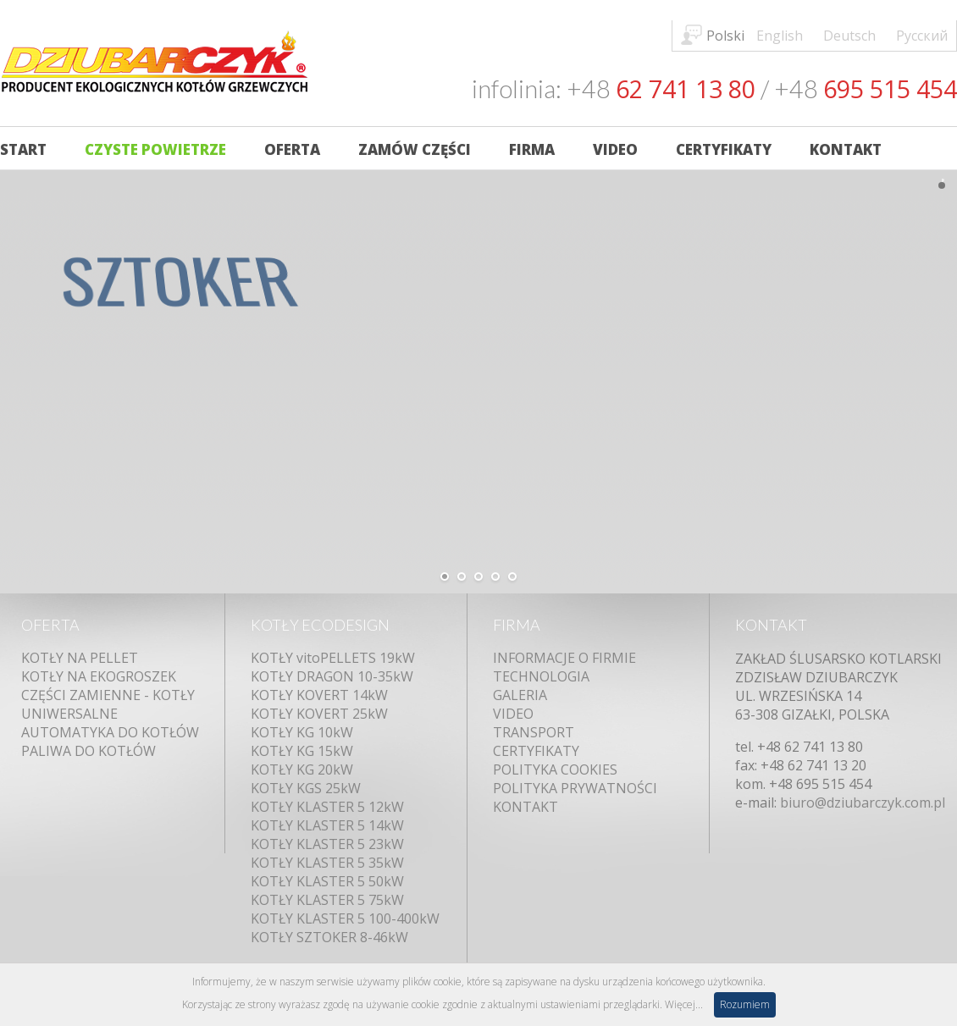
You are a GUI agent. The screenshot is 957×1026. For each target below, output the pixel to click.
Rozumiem (745, 1004)
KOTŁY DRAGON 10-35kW (332, 676)
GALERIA (520, 695)
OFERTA (50, 624)
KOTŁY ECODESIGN (320, 624)
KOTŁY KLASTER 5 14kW (327, 825)
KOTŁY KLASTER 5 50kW (327, 881)
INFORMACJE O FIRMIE (564, 657)
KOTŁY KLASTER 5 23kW (327, 844)
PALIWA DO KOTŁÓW (88, 751)
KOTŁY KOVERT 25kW (319, 713)
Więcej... (684, 1004)
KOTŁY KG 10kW (302, 732)
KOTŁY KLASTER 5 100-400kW (345, 918)
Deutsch (849, 35)
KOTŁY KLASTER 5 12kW (327, 806)
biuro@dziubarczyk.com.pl (862, 802)
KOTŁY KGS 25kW (306, 788)
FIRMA (516, 624)
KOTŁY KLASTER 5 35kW (327, 862)
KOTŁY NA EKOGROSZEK (98, 676)
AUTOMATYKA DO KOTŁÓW (110, 732)
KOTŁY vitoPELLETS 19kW (333, 657)
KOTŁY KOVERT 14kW (319, 695)
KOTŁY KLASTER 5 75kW (327, 900)
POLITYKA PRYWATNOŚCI (575, 788)
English (779, 35)
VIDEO (513, 713)
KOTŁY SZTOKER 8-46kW (329, 937)
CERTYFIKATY (536, 751)
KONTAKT (525, 806)
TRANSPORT (533, 732)
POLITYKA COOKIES (555, 769)
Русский (922, 35)
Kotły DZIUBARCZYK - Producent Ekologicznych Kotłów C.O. (154, 65)
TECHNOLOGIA (541, 676)
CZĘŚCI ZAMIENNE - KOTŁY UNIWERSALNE (108, 704)
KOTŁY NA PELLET (79, 657)
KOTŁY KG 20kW (302, 769)
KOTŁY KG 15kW (302, 751)
